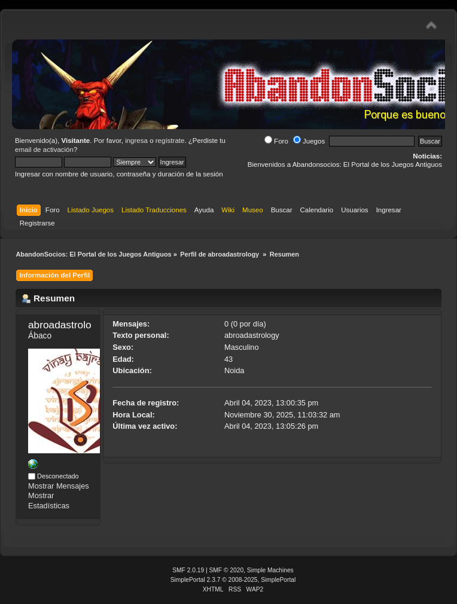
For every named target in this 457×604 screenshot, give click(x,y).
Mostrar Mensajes (58, 485)
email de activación (44, 149)
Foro (276, 141)
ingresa (136, 140)
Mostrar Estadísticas (48, 500)
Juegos (309, 141)
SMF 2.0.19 (188, 570)
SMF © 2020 (226, 570)
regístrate (170, 140)
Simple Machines (270, 570)
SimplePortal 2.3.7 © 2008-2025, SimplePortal (233, 579)
